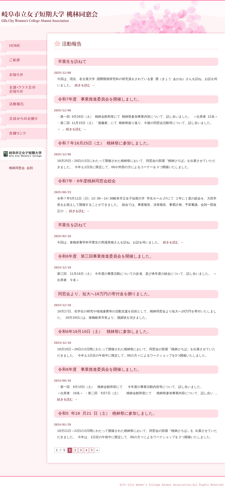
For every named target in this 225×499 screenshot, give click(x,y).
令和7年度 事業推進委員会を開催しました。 (100, 99)
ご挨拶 (23, 61)
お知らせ (23, 75)
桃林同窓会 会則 (21, 168)
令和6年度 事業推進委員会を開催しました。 (100, 369)
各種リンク (23, 134)
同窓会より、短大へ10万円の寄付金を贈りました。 (105, 294)
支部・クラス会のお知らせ (23, 90)
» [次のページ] (97, 450)
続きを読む (84, 85)
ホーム (23, 46)
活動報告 (23, 104)
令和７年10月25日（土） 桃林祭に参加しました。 (104, 143)
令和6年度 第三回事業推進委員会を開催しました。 (106, 256)
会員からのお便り (23, 119)
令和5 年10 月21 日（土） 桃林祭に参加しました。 (107, 413)
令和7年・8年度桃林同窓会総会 (87, 181)
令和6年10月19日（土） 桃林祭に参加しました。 (104, 331)
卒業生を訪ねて (72, 61)
